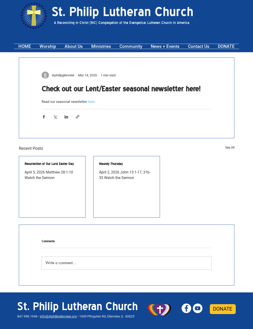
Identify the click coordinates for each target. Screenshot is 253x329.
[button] (47, 46)
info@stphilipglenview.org (58, 316)
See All (229, 147)
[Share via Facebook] (44, 117)
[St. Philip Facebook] (186, 308)
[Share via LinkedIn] (66, 117)
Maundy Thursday (111, 164)
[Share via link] (77, 117)
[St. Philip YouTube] (197, 308)
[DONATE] (223, 309)
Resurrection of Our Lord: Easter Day (49, 164)
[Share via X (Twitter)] (55, 117)
